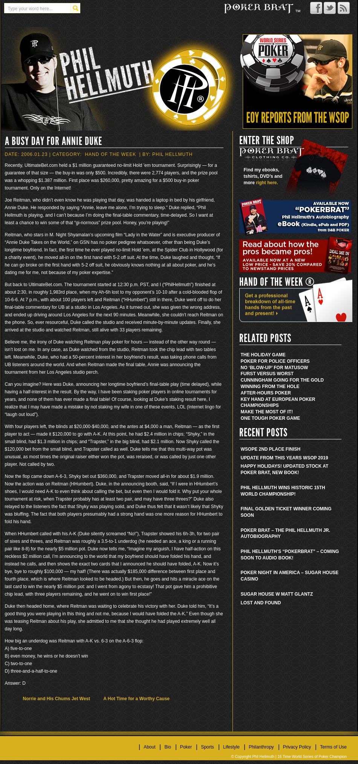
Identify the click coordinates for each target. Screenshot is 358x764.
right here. (267, 182)
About (149, 747)
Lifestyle (231, 747)
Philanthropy (261, 747)
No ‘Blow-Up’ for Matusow (274, 367)
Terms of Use (333, 747)
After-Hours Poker (266, 393)
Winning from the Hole (270, 386)
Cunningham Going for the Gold (282, 380)
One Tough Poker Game (270, 418)
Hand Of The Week (110, 154)
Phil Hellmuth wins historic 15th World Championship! (283, 491)
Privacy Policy (297, 747)
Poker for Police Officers (275, 361)
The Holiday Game (263, 354)
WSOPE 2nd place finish (271, 449)
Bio (167, 747)
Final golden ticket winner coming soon (286, 512)
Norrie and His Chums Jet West (56, 698)
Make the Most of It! (267, 411)
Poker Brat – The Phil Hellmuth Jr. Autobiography (285, 533)
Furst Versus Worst (267, 373)
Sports (207, 747)
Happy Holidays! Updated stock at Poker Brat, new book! (285, 469)
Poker (186, 747)
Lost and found (261, 602)
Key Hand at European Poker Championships (278, 402)
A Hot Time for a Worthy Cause (136, 698)
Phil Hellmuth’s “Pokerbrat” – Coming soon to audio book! (290, 555)
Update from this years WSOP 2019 (284, 458)
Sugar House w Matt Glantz (277, 594)
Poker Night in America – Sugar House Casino (290, 576)
